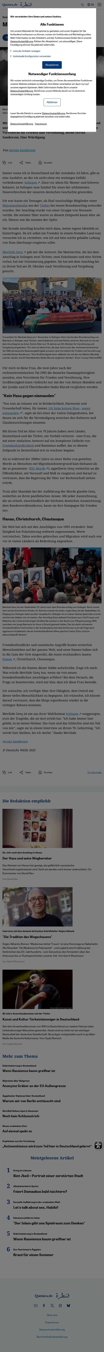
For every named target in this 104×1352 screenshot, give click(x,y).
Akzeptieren (52, 64)
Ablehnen (52, 102)
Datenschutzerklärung (21, 90)
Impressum (41, 123)
